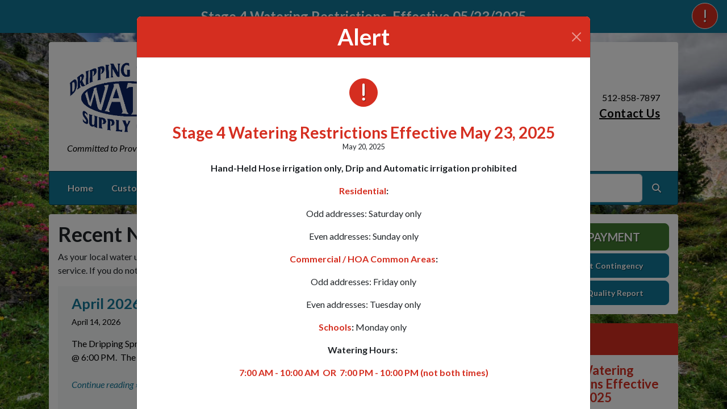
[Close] (576, 37)
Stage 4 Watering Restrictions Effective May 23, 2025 (364, 132)
